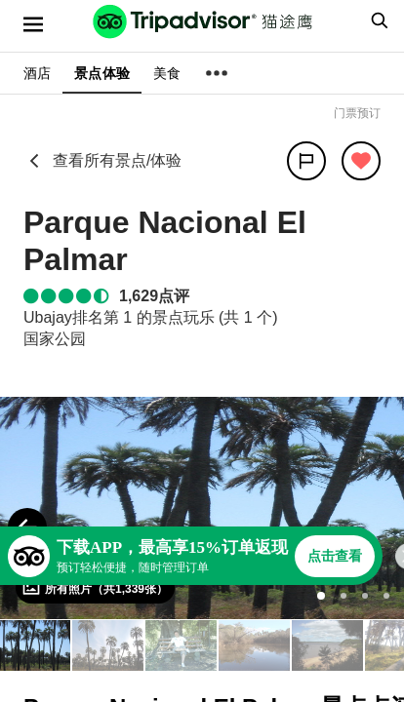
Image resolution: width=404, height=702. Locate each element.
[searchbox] (376, 20)
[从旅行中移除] (361, 160)
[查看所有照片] (95, 588)
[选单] (33, 24)
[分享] (306, 160)
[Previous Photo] (27, 527)
